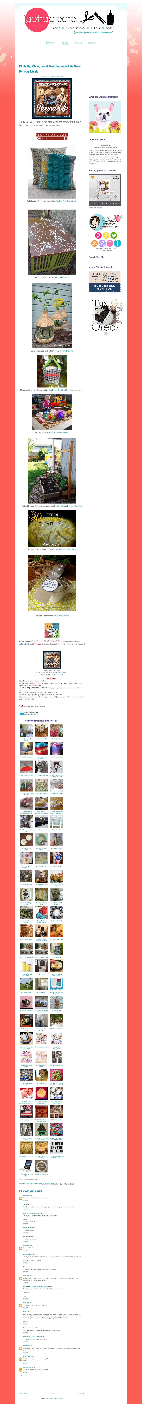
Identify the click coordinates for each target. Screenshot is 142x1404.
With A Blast (27, 1356)
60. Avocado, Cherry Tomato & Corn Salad (56, 1084)
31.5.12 (25, 1299)
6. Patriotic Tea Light (56, 757)
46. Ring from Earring (26, 1010)
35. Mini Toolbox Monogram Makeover (41, 939)
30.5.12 (25, 1200)
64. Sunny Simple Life (26, 1120)
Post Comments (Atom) (56, 1398)
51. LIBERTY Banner (56, 1029)
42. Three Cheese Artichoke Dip (56, 974)
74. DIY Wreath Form (41, 1174)
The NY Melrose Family (58, 432)
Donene (25, 1267)
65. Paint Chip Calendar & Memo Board (41, 1120)
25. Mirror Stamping (26, 884)
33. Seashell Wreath (56, 921)
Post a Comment (26, 1376)
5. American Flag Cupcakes (41, 757)
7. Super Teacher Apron (26, 775)
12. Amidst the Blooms (56, 793)
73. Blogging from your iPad (26, 1175)
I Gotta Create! (21, 8)
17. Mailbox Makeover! (41, 830)
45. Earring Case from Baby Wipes (56, 993)
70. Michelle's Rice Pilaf (26, 1156)
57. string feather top (56, 1065)
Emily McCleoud (63, 277)
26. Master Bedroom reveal (41, 885)
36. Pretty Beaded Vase (56, 939)
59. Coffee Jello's (41, 1083)
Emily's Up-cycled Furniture (32, 1336)
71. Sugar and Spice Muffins (41, 1156)
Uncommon (64, 616)
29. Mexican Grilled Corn (41, 903)
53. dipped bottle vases (41, 1047)
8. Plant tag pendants (41, 775)
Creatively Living (66, 351)
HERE (114, 248)
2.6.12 (25, 1372)
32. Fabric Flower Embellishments (41, 921)
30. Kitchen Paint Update (56, 903)
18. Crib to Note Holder (56, 830)
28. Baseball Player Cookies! (26, 903)
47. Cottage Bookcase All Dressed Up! (41, 1011)
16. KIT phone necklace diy (26, 830)
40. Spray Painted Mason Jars (26, 974)
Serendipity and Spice (67, 549)
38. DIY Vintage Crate (41, 957)
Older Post (81, 1394)
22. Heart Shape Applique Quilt (26, 867)
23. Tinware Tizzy (41, 866)
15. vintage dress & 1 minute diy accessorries (56, 812)
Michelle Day (27, 1367)
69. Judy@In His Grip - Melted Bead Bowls (56, 1138)
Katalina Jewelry (28, 1328)
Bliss (24, 1311)
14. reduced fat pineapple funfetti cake (41, 812)
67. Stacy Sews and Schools (26, 1138)
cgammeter (26, 1345)
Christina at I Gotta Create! (33, 1183)
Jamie (25, 1204)
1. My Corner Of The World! (26, 739)
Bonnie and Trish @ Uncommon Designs (36, 1286)
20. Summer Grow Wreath (41, 848)
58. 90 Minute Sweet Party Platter (26, 1084)
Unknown (26, 1195)
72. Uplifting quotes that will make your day (56, 1156)
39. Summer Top (56, 957)
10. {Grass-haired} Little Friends (26, 794)
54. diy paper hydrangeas (57, 1047)
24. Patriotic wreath (56, 866)
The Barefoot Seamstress (66, 201)
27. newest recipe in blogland (56, 885)
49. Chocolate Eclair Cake (26, 1029)
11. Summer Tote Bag (41, 793)
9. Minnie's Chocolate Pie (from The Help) (56, 775)
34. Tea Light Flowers (26, 939)
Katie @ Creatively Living (31, 1213)
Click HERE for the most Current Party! (52, 76)
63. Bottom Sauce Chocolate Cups (56, 1102)
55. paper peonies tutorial (26, 1065)
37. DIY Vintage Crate (26, 957)
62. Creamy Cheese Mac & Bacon (41, 1102)
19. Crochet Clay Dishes (26, 848)
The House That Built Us (58, 390)
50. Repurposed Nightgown (41, 1029)
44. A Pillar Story (41, 992)
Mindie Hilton (27, 1227)
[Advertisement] (56, 53)
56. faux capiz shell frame (41, 1065)
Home (52, 1394)
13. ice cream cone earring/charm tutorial (26, 812)
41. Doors (41, 974)
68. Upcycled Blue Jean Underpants (41, 1138)
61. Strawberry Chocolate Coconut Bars (26, 1102)
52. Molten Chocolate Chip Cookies (26, 1047)
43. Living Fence (26, 992)
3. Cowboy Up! (56, 739)
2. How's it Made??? (41, 739)
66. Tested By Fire (56, 1120)
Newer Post (23, 1394)
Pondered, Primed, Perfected (70, 506)
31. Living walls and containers (26, 921)
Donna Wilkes (27, 1254)
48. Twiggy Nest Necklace (56, 1011)
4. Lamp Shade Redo (26, 757)
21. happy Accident (56, 848)
